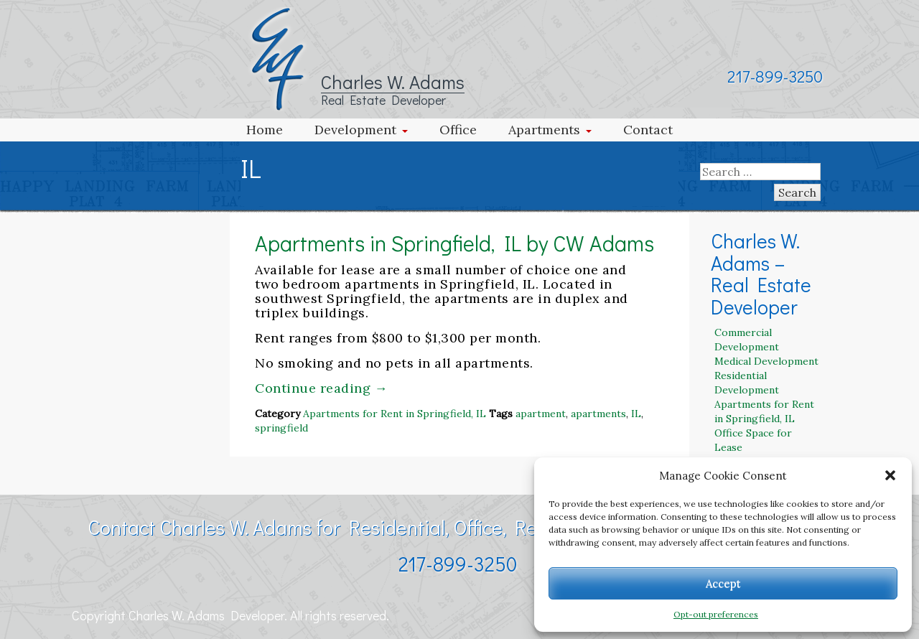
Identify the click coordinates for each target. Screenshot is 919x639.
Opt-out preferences (715, 614)
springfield (281, 427)
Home (264, 129)
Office (458, 129)
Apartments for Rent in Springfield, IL (394, 413)
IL (636, 413)
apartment (541, 413)
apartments (598, 413)
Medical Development (766, 361)
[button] (890, 475)
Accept (723, 583)
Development (355, 129)
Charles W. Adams (393, 82)
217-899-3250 (775, 76)
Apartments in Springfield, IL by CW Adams (454, 243)
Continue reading (321, 388)
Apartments (544, 129)
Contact (648, 129)
